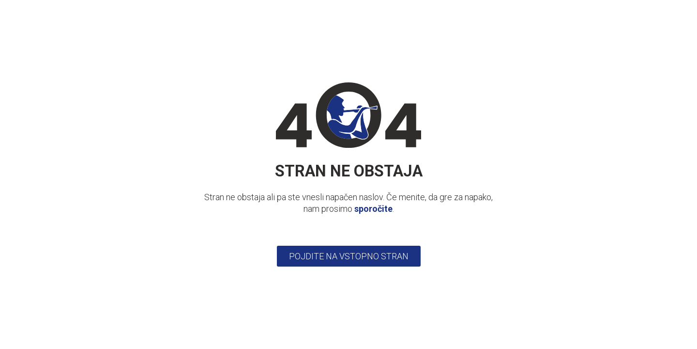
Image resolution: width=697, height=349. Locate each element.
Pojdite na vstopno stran (349, 256)
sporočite (373, 209)
